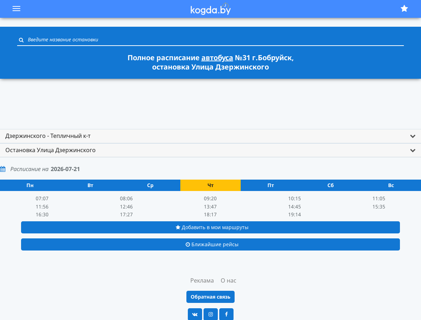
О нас (228, 280)
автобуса (217, 57)
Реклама (202, 280)
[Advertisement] (211, 100)
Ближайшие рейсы (212, 244)
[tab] (210, 136)
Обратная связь (210, 296)
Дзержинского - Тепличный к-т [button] (48, 136)
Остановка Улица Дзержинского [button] (50, 150)
